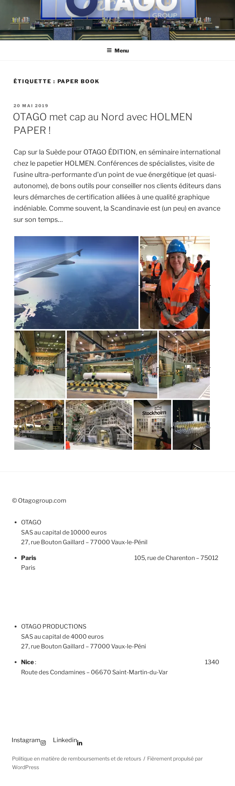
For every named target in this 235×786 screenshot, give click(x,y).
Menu (118, 50)
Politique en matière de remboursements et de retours (76, 758)
